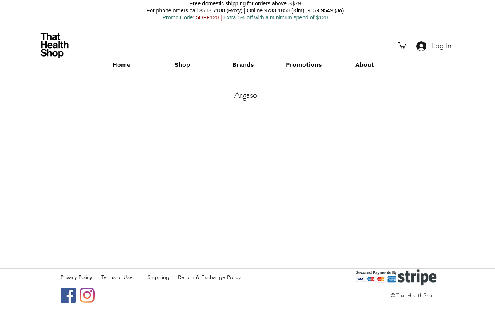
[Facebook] (68, 295)
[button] (402, 45)
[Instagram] (87, 295)
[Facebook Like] (423, 315)
